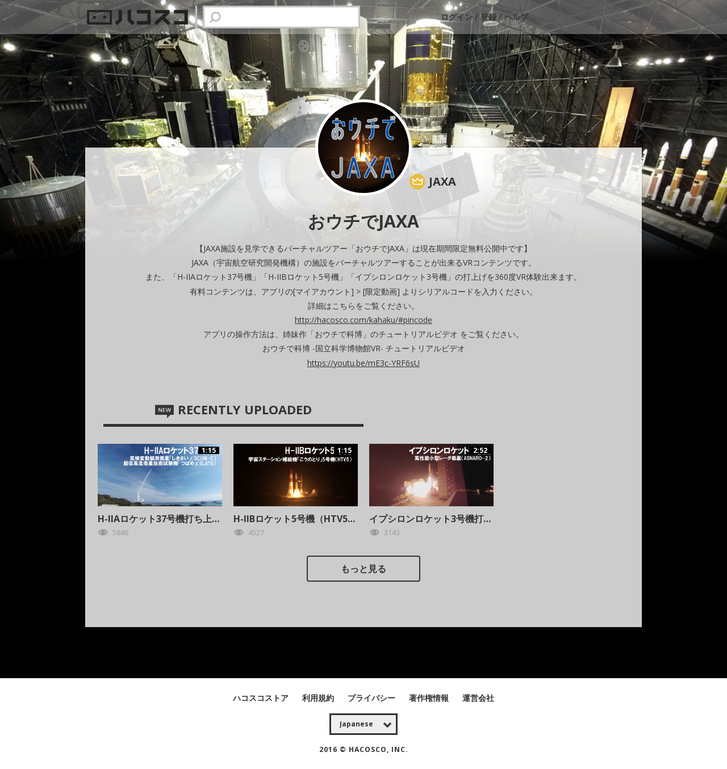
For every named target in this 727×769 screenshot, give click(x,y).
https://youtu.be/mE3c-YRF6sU (363, 363)
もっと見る (363, 568)
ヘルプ (516, 16)
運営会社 (478, 697)
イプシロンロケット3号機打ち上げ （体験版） (463, 518)
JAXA (442, 181)
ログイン (458, 16)
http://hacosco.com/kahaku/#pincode (363, 319)
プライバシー (373, 697)
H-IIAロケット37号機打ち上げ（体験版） (182, 518)
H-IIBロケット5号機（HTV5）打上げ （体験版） (332, 518)
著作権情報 (430, 697)
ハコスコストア (262, 697)
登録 (488, 16)
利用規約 (319, 697)
